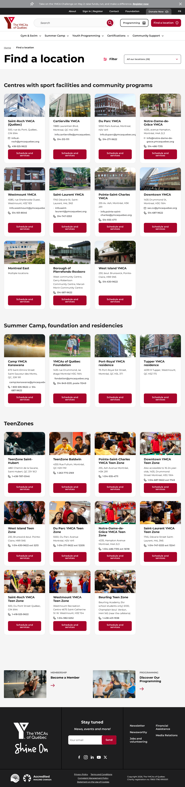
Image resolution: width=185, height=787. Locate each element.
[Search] (73, 23)
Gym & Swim (31, 35)
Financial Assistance (163, 727)
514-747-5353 (64, 216)
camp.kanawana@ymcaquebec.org (30, 382)
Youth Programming (88, 35)
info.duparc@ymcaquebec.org (118, 134)
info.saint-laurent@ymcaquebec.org (71, 210)
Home (7, 48)
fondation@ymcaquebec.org (72, 378)
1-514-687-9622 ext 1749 (161, 480)
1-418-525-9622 (20, 614)
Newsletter (137, 725)
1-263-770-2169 (65, 472)
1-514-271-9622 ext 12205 (71, 545)
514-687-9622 (155, 212)
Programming (134, 22)
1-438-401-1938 (111, 618)
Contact (114, 11)
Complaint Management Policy (93, 778)
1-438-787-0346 (21, 476)
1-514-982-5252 (65, 618)
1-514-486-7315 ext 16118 (116, 548)
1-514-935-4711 (110, 476)
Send (109, 739)
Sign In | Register (93, 11)
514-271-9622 (110, 139)
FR (179, 11)
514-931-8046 (19, 212)
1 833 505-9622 (20, 386)
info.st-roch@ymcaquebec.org (25, 140)
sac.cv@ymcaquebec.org (162, 208)
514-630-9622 (110, 281)
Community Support (149, 35)
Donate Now (159, 11)
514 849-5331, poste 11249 (71, 383)
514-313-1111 (63, 139)
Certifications (118, 35)
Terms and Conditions (101, 774)
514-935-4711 (110, 219)
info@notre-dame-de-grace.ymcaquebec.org (160, 140)
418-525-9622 (19, 146)
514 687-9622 (64, 292)
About (72, 11)
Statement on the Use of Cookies (93, 782)
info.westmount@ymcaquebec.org (30, 208)
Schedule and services (24, 154)
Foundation (132, 11)
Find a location (166, 22)
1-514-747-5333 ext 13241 (161, 545)
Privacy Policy (81, 774)
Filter (110, 59)
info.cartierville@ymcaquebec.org (75, 134)
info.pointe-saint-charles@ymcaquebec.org (116, 213)
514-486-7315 (155, 146)
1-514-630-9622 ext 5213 (25, 545)
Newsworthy (138, 732)
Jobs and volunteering (138, 740)
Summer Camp (57, 35)
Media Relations (166, 735)
